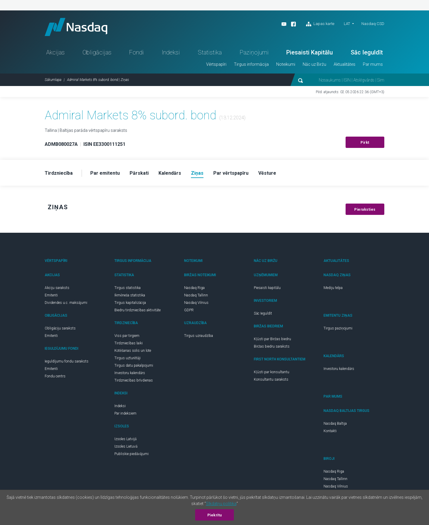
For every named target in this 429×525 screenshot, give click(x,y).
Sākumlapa (53, 80)
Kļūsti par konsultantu (271, 372)
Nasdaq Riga (194, 288)
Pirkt (364, 142)
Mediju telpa (333, 288)
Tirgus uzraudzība (198, 336)
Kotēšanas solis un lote (132, 351)
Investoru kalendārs (129, 373)
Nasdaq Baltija (335, 423)
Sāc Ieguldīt (367, 52)
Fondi (136, 52)
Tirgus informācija (251, 64)
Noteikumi (285, 64)
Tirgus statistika (127, 288)
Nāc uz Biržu (314, 64)
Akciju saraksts (57, 288)
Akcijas (55, 52)
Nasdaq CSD (372, 23)
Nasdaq (76, 27)
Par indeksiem (125, 413)
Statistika (210, 52)
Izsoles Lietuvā (125, 446)
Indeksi (171, 52)
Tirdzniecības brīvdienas (133, 380)
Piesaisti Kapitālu (309, 52)
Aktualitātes (344, 64)
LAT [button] (347, 23)
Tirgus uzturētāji (127, 358)
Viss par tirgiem (126, 336)
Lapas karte (320, 24)
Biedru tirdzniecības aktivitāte (137, 310)
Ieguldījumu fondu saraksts (66, 361)
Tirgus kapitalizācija (130, 303)
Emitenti (51, 295)
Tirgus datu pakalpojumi (133, 365)
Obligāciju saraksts (60, 328)
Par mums (373, 64)
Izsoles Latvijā (125, 439)
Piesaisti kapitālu (267, 288)
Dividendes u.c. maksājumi (66, 303)
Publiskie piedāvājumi (131, 454)
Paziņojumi (254, 52)
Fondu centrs (55, 376)
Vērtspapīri (216, 64)
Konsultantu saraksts (271, 379)
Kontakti (330, 431)
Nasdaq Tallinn (196, 295)
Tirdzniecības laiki (128, 343)
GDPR (189, 310)
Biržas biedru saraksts (272, 346)
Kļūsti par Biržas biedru (272, 339)
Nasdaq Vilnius (196, 303)
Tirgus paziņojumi (338, 328)
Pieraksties (365, 209)
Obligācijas (97, 52)
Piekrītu (214, 515)
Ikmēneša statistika (129, 295)
